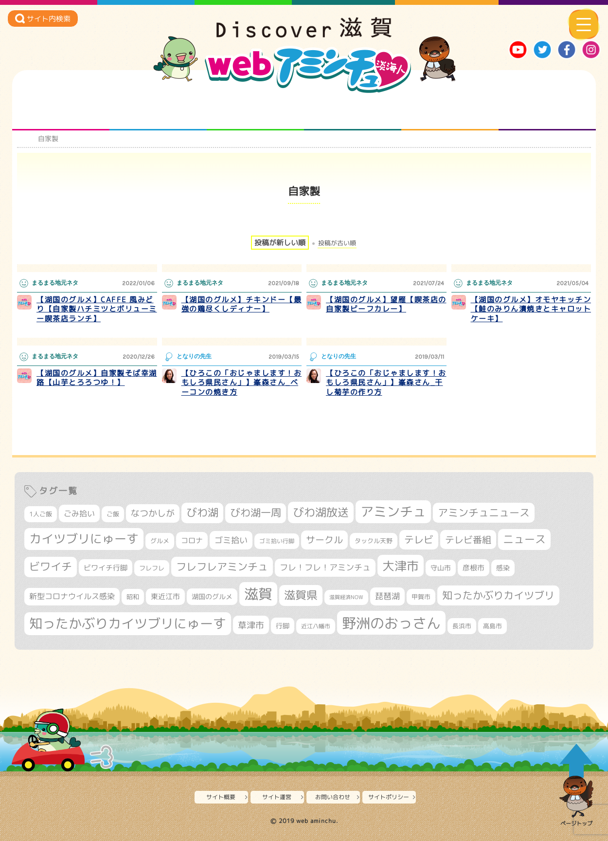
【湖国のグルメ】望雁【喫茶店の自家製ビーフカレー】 (386, 304)
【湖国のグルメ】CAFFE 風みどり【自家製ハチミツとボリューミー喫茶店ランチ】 (96, 309)
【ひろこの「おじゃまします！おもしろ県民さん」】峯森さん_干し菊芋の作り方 (386, 382)
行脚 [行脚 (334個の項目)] (282, 625)
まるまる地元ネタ (353, 111)
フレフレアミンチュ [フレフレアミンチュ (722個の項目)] (222, 566)
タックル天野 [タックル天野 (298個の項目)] (374, 540)
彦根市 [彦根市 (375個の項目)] (473, 568)
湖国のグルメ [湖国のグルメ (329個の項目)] (212, 596)
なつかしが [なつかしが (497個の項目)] (153, 513)
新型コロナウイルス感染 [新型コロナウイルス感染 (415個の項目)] (72, 596)
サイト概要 (220, 797)
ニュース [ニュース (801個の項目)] (524, 539)
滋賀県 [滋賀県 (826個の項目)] (301, 595)
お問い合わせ (332, 797)
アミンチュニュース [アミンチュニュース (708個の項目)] (484, 512)
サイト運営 (276, 797)
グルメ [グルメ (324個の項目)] (159, 540)
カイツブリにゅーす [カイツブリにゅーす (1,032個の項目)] (84, 538)
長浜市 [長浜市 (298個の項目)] (461, 626)
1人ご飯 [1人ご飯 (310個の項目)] (40, 514)
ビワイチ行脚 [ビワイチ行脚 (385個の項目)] (105, 568)
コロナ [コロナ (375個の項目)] (192, 540)
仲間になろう (255, 111)
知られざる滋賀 (61, 111)
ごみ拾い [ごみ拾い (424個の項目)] (79, 513)
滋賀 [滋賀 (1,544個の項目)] (258, 593)
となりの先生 (158, 111)
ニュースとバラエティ (547, 111)
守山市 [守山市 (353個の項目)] (440, 568)
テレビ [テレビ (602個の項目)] (418, 539)
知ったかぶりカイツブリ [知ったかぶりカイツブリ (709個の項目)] (498, 595)
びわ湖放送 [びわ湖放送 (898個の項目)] (321, 512)
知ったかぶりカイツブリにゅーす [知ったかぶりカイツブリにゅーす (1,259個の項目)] (127, 623)
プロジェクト (450, 111)
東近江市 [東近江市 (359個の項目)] (165, 596)
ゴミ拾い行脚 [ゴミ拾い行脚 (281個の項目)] (276, 541)
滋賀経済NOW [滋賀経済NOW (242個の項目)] (346, 597)
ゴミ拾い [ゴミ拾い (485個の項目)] (231, 540)
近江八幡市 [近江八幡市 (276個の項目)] (315, 626)
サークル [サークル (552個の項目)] (324, 539)
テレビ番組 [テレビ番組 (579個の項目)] (468, 539)
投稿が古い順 (337, 243)
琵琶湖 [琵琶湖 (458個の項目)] (387, 596)
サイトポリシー (388, 797)
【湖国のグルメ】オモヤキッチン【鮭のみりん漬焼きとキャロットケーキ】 (531, 309)
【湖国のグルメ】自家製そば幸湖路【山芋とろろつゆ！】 (96, 378)
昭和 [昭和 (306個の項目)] (132, 596)
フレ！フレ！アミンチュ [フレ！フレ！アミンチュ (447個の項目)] (325, 567)
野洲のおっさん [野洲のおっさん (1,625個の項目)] (391, 623)
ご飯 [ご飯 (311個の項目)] (113, 514)
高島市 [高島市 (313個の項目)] (492, 626)
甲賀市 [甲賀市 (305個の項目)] (420, 596)
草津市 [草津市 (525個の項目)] (251, 625)
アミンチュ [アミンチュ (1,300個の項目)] (393, 511)
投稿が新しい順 (279, 243)
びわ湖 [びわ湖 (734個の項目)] (202, 512)
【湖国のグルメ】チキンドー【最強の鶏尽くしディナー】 (241, 304)
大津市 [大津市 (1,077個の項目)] (400, 565)
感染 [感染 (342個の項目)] (503, 568)
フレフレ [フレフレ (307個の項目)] (151, 568)
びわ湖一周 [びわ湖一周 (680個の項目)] (255, 513)
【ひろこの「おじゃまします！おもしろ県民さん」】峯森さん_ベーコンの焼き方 (241, 382)
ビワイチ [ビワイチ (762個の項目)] (50, 566)
